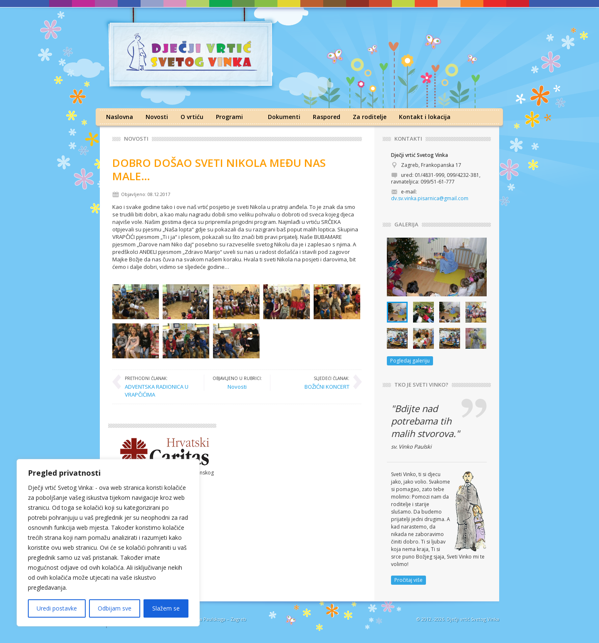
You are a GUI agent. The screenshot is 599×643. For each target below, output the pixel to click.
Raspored (326, 117)
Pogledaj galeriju (410, 360)
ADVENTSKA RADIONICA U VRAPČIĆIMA (160, 386)
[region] (108, 542)
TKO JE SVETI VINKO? (421, 384)
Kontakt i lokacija (424, 117)
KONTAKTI (408, 139)
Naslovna (119, 117)
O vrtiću (192, 117)
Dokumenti (284, 117)
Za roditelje (369, 117)
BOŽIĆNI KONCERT (326, 382)
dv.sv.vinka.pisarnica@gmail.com (429, 198)
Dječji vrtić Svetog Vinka (473, 619)
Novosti (157, 117)
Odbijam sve (114, 608)
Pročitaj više (408, 579)
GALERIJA (406, 224)
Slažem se (166, 608)
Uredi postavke (57, 608)
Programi (229, 117)
